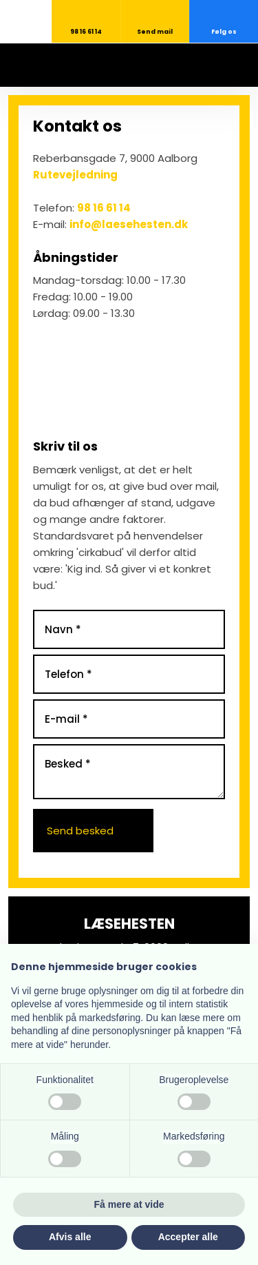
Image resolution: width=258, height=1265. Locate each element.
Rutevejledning (75, 174)
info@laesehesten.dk (128, 224)
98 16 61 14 (104, 207)
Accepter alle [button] (188, 1236)
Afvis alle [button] (70, 1236)
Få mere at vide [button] (129, 1204)
